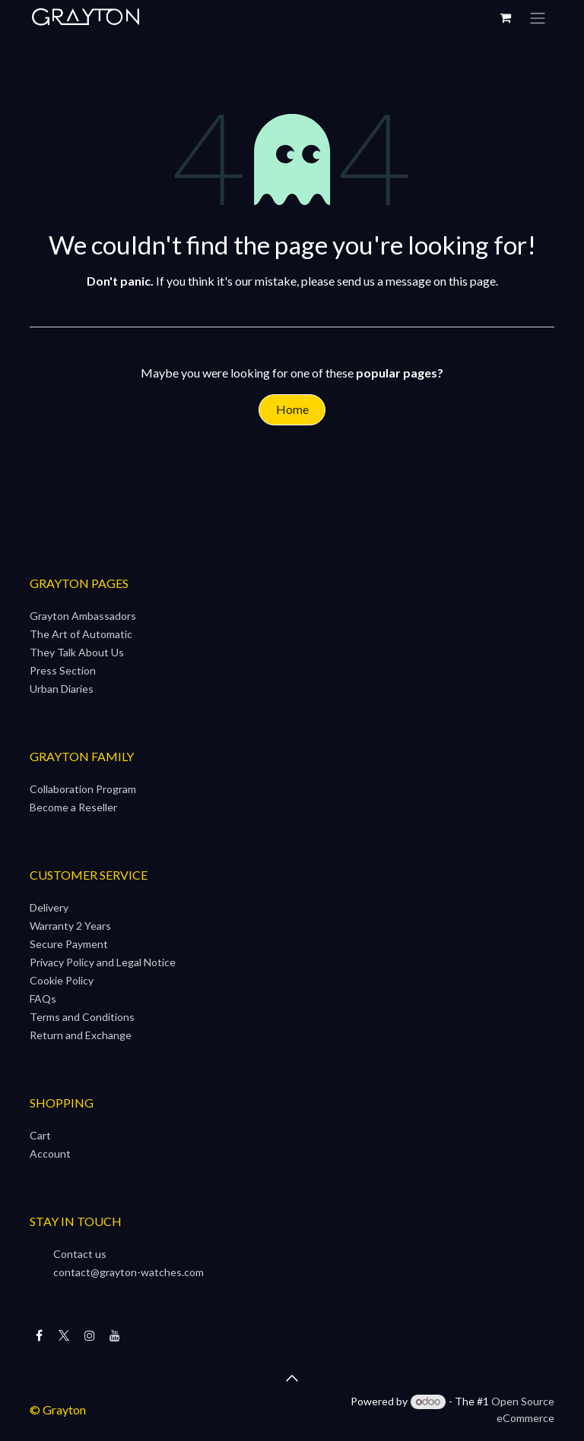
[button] (292, 1378)
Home (292, 409)
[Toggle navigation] (537, 17)
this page (472, 280)
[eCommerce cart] (505, 17)
